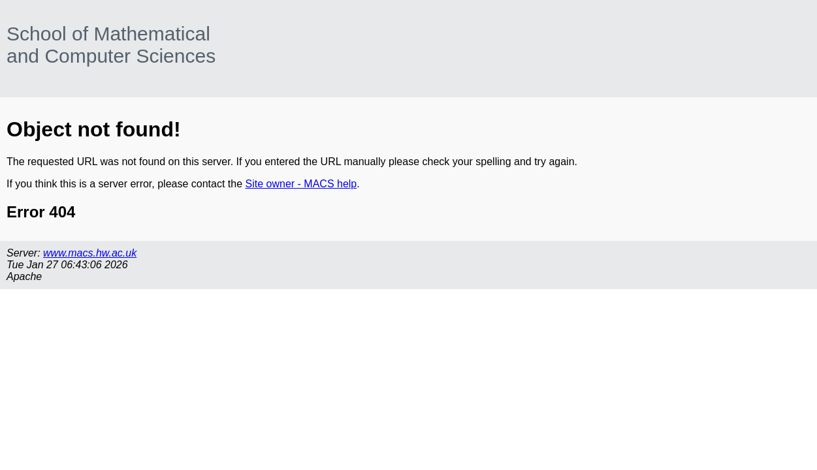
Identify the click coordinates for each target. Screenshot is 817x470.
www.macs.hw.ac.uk (89, 252)
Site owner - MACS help (301, 183)
